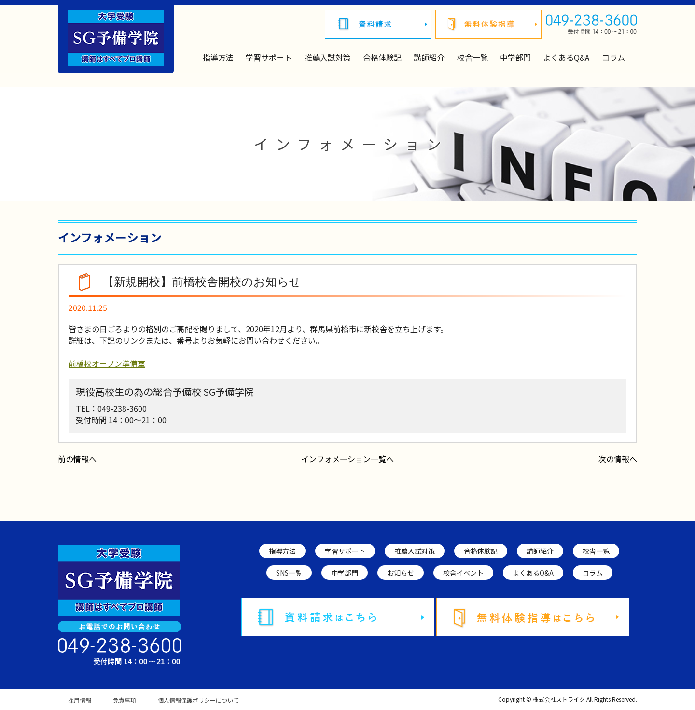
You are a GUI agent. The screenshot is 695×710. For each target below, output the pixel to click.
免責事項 (124, 700)
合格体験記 (382, 57)
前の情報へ (77, 459)
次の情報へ (617, 459)
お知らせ (400, 572)
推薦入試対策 (328, 57)
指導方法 (218, 57)
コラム (613, 57)
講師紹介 (429, 57)
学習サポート (269, 57)
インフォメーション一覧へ (347, 459)
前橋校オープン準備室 (107, 363)
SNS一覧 (289, 572)
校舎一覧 (472, 57)
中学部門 (515, 57)
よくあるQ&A (566, 57)
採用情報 (79, 700)
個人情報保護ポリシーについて (198, 700)
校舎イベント (463, 572)
